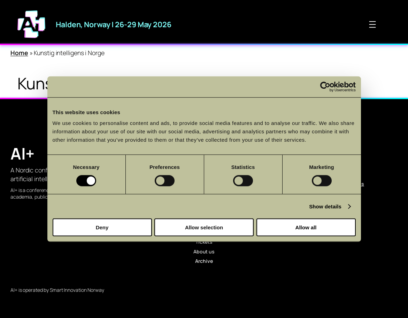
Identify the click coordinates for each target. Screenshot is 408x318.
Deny (102, 227)
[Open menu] (372, 24)
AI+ (22, 153)
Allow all (306, 227)
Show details (325, 206)
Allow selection (204, 227)
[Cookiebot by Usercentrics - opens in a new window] (325, 86)
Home (19, 53)
